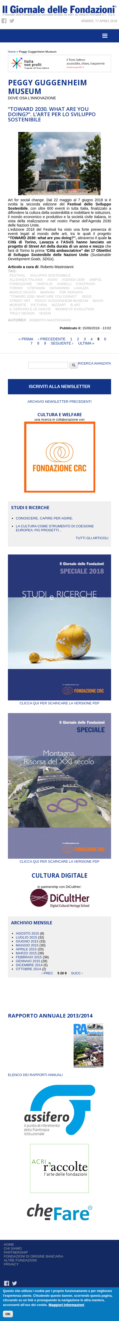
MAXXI (98, 301)
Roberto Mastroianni (50, 320)
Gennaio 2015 (28, 961)
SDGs (87, 296)
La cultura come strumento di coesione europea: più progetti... (55, 528)
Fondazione (20, 284)
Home (12, 51)
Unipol (95, 280)
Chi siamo (13, 1248)
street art (20, 301)
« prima (25, 339)
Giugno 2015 (27, 941)
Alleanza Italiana (26, 280)
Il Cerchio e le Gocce (30, 309)
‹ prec (47, 973)
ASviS (52, 280)
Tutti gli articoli (92, 538)
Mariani (47, 292)
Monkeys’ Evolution (74, 309)
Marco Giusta (22, 292)
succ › (77, 973)
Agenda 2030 (73, 280)
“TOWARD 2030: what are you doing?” (43, 296)
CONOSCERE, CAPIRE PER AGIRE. (44, 518)
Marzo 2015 (26, 953)
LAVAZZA (81, 288)
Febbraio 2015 (29, 957)
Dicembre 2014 (29, 965)
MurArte (17, 305)
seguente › (62, 343)
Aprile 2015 (26, 949)
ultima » (86, 343)
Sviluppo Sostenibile (50, 275)
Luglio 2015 (26, 937)
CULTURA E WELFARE (59, 414)
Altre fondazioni (20, 1260)
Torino (16, 288)
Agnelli (64, 284)
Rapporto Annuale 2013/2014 (50, 1015)
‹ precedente (51, 339)
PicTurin (39, 305)
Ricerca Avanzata (94, 363)
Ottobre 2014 (28, 969)
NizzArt (58, 305)
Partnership (16, 1252)
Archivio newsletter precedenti (59, 402)
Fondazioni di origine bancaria (33, 1256)
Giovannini (60, 288)
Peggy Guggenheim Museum (61, 301)
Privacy (11, 1264)
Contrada (85, 284)
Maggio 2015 (27, 945)
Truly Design (22, 313)
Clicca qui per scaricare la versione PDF (59, 701)
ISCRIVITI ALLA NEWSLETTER (59, 386)
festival (17, 275)
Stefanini (36, 288)
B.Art (75, 305)
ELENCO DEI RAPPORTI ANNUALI (35, 1075)
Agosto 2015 (27, 933)
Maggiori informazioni (66, 1306)
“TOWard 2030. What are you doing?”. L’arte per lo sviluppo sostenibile (52, 114)
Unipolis (44, 284)
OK (8, 1315)
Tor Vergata (71, 292)
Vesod (45, 313)
